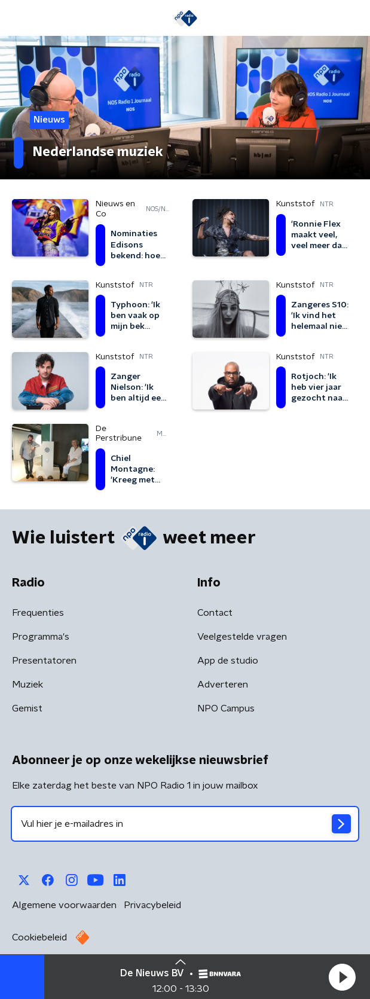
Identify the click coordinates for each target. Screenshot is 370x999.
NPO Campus (226, 708)
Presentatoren (44, 660)
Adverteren (222, 684)
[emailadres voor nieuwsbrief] (185, 824)
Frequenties (38, 613)
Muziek (27, 684)
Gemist (27, 708)
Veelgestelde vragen (242, 636)
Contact (215, 613)
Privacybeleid (152, 905)
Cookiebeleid (39, 937)
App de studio (227, 660)
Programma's (40, 636)
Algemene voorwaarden (64, 905)
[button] (342, 977)
